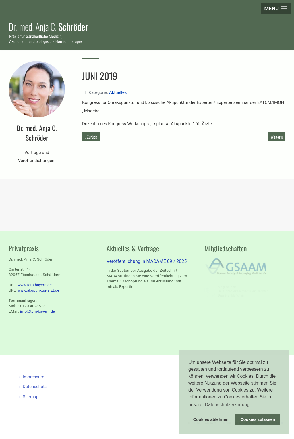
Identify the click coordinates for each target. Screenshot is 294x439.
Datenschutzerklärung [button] (227, 404)
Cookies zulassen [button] (257, 419)
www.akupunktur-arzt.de (38, 290)
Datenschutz (36, 386)
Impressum (35, 376)
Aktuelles (118, 92)
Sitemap (32, 396)
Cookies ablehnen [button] (211, 419)
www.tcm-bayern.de (35, 284)
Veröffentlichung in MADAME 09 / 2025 (147, 261)
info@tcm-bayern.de (37, 311)
